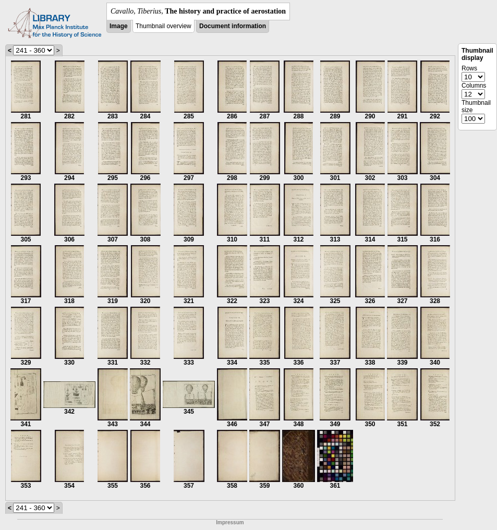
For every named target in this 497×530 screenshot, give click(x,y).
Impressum (230, 522)
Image (119, 26)
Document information (232, 26)
